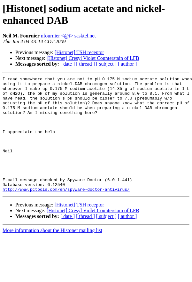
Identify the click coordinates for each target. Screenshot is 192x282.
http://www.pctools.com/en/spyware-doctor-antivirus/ (66, 212)
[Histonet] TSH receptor (79, 52)
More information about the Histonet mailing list (52, 253)
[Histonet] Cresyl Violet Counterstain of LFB (93, 58)
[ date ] (67, 64)
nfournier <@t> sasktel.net (68, 35)
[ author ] (127, 64)
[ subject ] (106, 64)
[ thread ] (85, 64)
